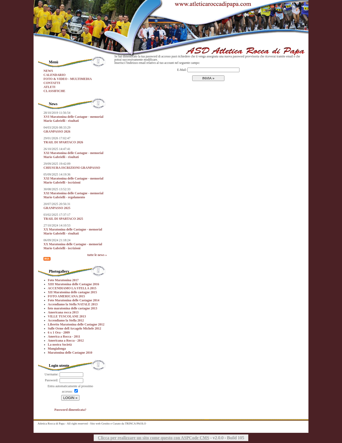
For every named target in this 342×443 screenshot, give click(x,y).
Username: (52, 374)
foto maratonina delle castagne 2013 (72, 308)
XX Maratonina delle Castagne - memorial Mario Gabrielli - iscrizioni (72, 246)
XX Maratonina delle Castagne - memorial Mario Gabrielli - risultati (72, 231)
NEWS (48, 71)
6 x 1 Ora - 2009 (59, 332)
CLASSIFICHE (54, 91)
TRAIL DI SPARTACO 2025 (63, 219)
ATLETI (49, 87)
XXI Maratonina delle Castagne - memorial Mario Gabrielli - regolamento (73, 195)
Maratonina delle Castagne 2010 (70, 352)
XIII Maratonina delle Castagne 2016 (73, 284)
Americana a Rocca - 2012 (66, 340)
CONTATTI (51, 83)
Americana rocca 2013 (63, 312)
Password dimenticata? (70, 410)
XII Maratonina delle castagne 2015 (72, 292)
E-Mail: (182, 69)
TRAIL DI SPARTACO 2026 (63, 142)
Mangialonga (57, 348)
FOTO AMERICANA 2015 (66, 296)
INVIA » (208, 78)
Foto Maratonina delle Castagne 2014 (73, 300)
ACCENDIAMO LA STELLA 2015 (72, 288)
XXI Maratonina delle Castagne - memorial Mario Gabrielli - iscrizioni (73, 180)
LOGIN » (70, 398)
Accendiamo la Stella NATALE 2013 (73, 304)
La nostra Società (60, 344)
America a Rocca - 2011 (64, 336)
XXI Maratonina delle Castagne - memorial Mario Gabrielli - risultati (73, 155)
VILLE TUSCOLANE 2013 (67, 316)
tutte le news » (97, 255)
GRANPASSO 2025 (56, 208)
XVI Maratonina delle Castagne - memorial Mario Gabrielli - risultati (73, 119)
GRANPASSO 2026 (56, 131)
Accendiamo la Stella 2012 (66, 320)
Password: (51, 380)
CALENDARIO (54, 75)
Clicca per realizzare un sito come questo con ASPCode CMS (153, 437)
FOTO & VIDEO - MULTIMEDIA (67, 79)
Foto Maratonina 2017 (63, 280)
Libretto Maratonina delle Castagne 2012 (76, 324)
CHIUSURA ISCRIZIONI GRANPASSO (71, 168)
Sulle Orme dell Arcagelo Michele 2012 (74, 328)
